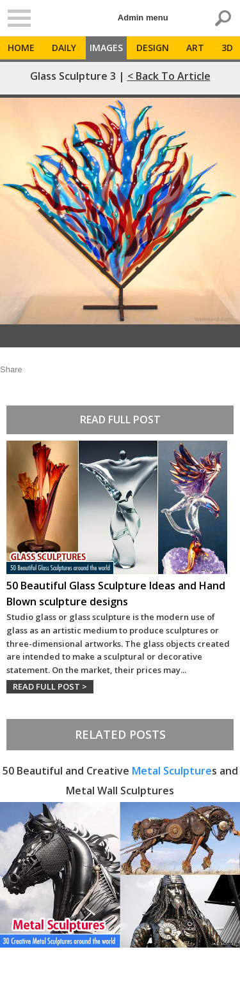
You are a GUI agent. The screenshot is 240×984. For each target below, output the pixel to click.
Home (21, 48)
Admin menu (143, 17)
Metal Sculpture (172, 771)
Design (152, 48)
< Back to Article (169, 76)
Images (106, 48)
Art (195, 48)
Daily (64, 48)
